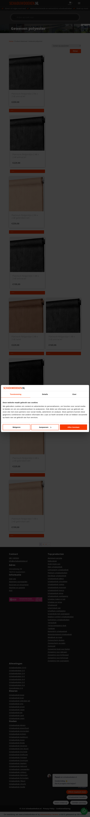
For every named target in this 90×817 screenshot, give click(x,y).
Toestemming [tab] (15, 394)
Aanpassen (45, 427)
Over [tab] (74, 394)
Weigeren (16, 427)
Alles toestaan (73, 427)
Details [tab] (45, 394)
